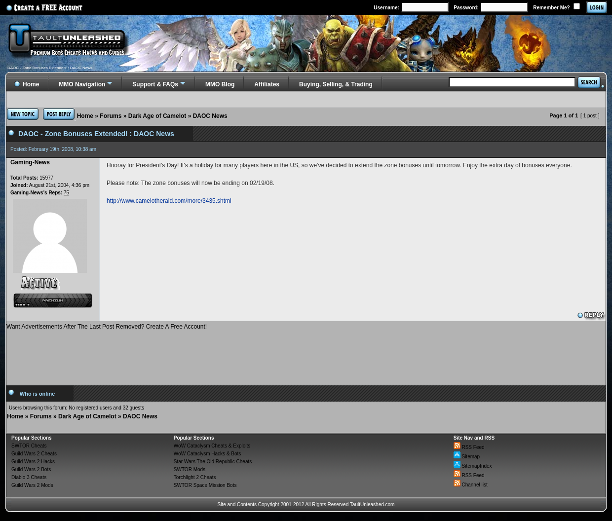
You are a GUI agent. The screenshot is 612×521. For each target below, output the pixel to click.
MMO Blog (219, 84)
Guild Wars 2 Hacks (33, 461)
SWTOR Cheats (29, 445)
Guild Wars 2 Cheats (34, 453)
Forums (110, 115)
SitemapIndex (473, 466)
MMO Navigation (82, 84)
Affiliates (266, 84)
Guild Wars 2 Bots (31, 469)
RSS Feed (469, 447)
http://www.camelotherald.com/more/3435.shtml (169, 200)
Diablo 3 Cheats (28, 477)
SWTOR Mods (189, 469)
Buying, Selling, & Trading (336, 84)
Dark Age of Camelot (157, 115)
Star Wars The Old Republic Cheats (213, 461)
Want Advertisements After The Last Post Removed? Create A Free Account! (106, 326)
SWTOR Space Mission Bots (205, 485)
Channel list (471, 484)
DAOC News (210, 115)
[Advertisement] (306, 354)
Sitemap (467, 456)
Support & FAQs (155, 84)
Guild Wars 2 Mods (32, 485)
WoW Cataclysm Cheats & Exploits (212, 445)
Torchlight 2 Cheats (195, 477)
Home (85, 115)
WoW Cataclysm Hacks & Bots (207, 453)
